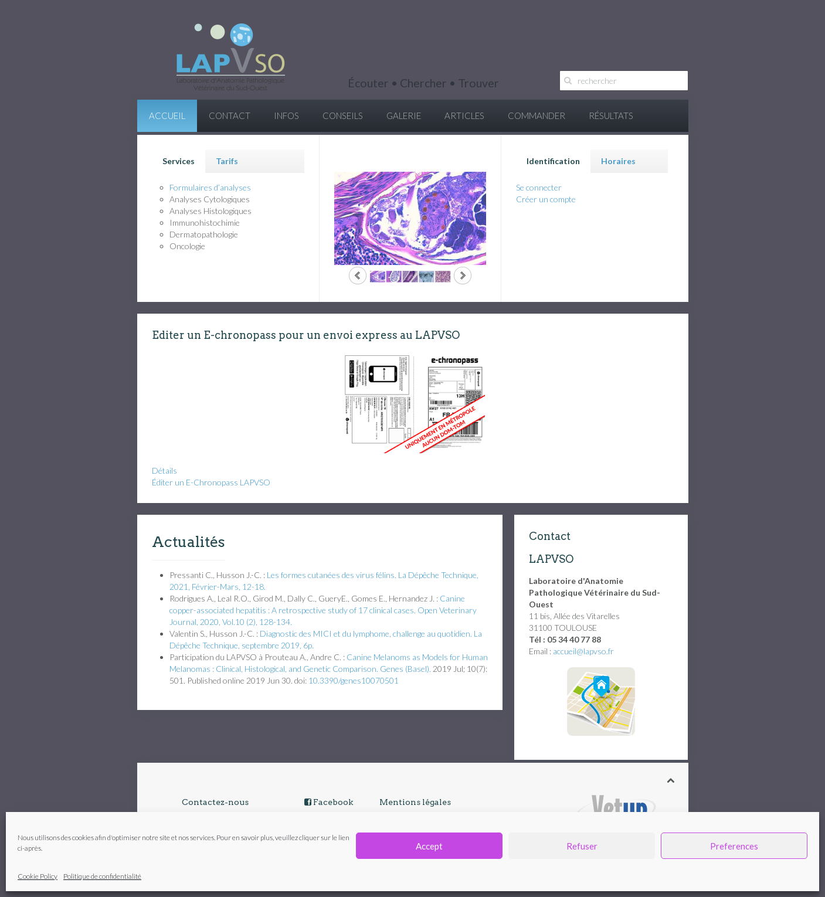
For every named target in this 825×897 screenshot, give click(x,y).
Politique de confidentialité (102, 876)
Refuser (581, 846)
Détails (164, 470)
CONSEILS (342, 115)
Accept (429, 846)
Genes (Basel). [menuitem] (405, 669)
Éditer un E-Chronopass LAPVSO (211, 482)
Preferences (734, 846)
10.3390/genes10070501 (353, 680)
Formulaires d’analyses (210, 187)
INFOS (286, 115)
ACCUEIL (167, 115)
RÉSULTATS (611, 115)
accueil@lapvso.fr (583, 651)
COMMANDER (536, 115)
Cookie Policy (37, 876)
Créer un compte (546, 199)
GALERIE (403, 115)
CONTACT (229, 115)
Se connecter (539, 187)
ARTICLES (464, 115)
